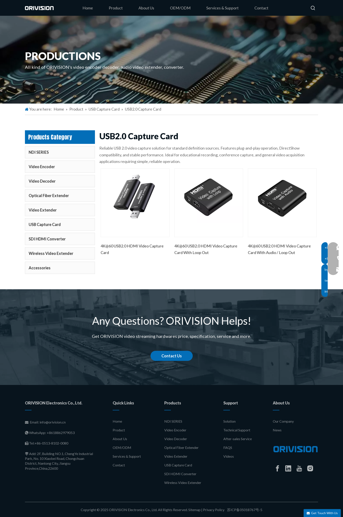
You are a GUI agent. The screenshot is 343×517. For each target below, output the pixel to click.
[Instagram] (310, 468)
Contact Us (171, 355)
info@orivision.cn (53, 422)
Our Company (283, 421)
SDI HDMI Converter (47, 238)
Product (119, 430)
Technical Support (236, 430)
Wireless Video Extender (51, 253)
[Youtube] (299, 468)
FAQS (227, 447)
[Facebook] (277, 468)
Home (117, 421)
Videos (228, 456)
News (277, 430)
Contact (119, 465)
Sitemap (194, 510)
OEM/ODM (122, 447)
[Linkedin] (288, 468)
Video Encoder (42, 166)
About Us (120, 439)
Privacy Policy (213, 510)
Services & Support (127, 456)
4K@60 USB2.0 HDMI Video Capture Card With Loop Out (205, 249)
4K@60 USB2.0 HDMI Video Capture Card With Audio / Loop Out (279, 249)
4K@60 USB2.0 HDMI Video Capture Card (132, 249)
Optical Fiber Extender (49, 195)
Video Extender (43, 210)
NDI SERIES (39, 152)
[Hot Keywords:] (313, 8)
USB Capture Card (45, 224)
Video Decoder (42, 181)
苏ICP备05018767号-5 (244, 510)
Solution (229, 421)
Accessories (40, 267)
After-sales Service (237, 439)
